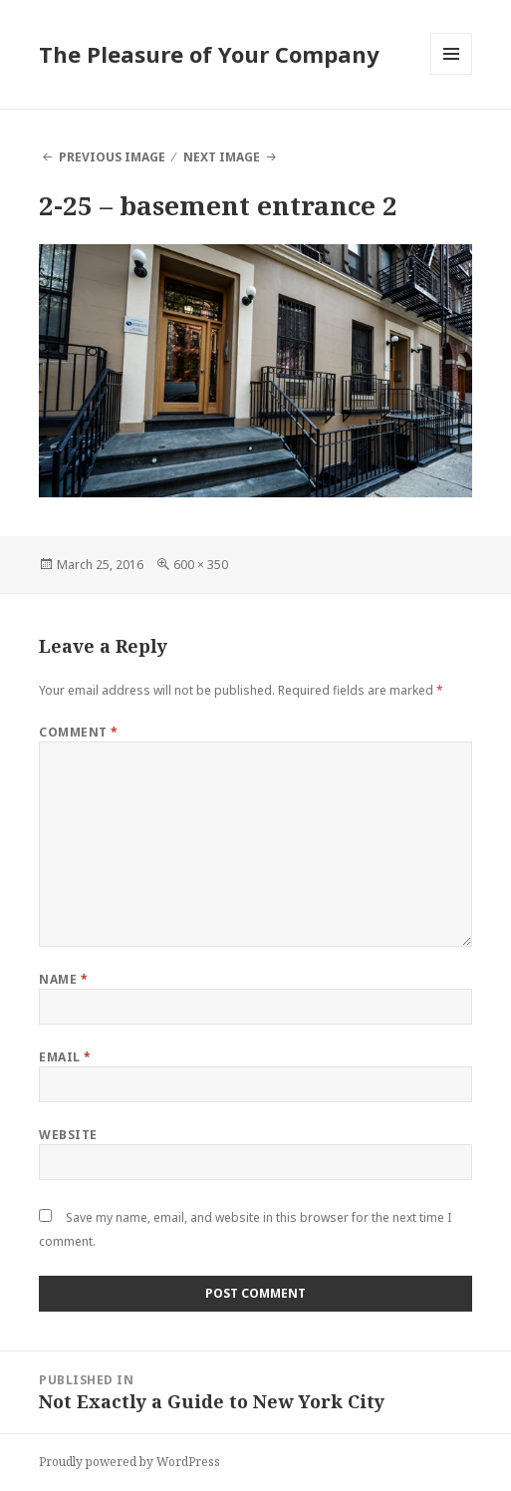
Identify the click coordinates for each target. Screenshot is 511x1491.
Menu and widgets (451, 74)
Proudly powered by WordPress (129, 1461)
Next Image (221, 157)
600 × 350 (200, 564)
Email (65, 1056)
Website (68, 1134)
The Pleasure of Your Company (209, 54)
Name (63, 979)
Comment (78, 732)
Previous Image (112, 157)
